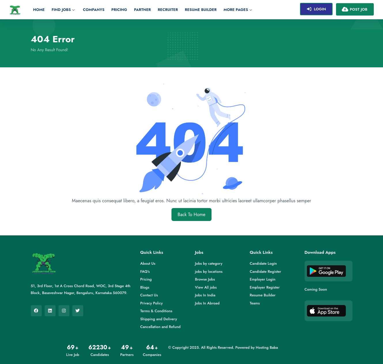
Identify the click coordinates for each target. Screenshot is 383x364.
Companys (94, 9)
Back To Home (191, 214)
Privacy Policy (151, 303)
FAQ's (145, 271)
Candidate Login (263, 263)
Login (316, 9)
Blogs (144, 287)
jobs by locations (209, 271)
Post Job (354, 9)
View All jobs (206, 287)
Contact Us (149, 295)
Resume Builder (200, 9)
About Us (148, 263)
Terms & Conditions (156, 311)
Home (39, 9)
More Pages (238, 9)
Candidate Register (265, 271)
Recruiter (168, 9)
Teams (255, 303)
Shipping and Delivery (158, 319)
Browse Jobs (205, 279)
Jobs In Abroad (207, 303)
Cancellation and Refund (160, 326)
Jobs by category (208, 263)
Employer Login (263, 279)
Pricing (119, 9)
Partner (142, 9)
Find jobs (63, 9)
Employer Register (265, 287)
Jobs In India (205, 295)
